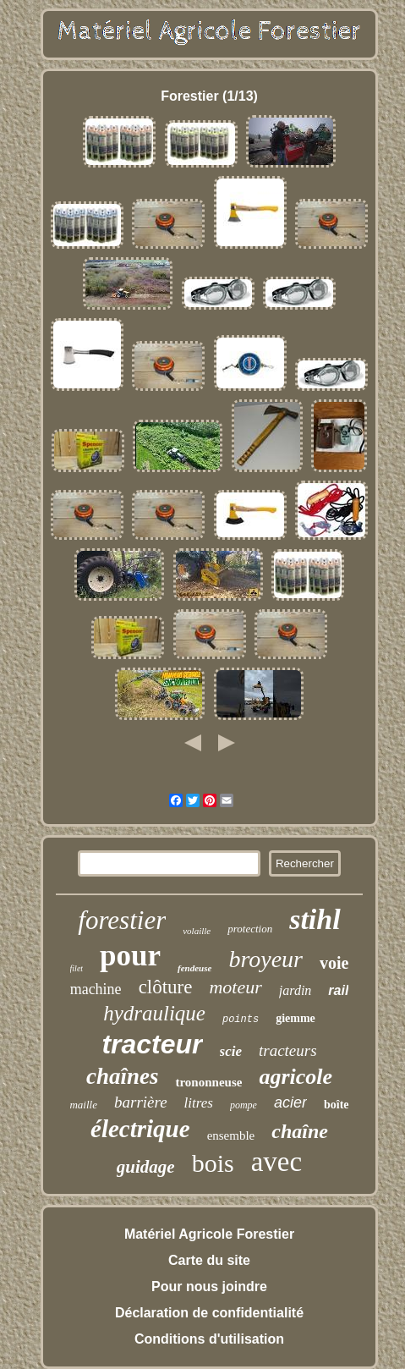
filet (77, 968)
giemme (295, 1018)
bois (213, 1163)
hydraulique (154, 1013)
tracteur (151, 1044)
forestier (122, 920)
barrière (140, 1102)
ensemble (231, 1135)
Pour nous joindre (209, 1286)
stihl (314, 919)
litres (198, 1103)
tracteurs (288, 1050)
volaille (197, 931)
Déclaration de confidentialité (209, 1313)
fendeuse (194, 968)
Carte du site (209, 1260)
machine (96, 989)
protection (249, 928)
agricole (295, 1076)
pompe (243, 1105)
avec (276, 1161)
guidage (146, 1167)
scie (231, 1051)
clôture (166, 987)
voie (334, 963)
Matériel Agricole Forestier (209, 1234)
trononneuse (208, 1082)
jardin (295, 990)
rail (338, 990)
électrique (140, 1128)
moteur (235, 987)
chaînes (122, 1076)
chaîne (299, 1131)
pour (130, 955)
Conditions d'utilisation (209, 1339)
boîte (336, 1104)
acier (290, 1102)
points (240, 1019)
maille (83, 1104)
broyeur (265, 959)
